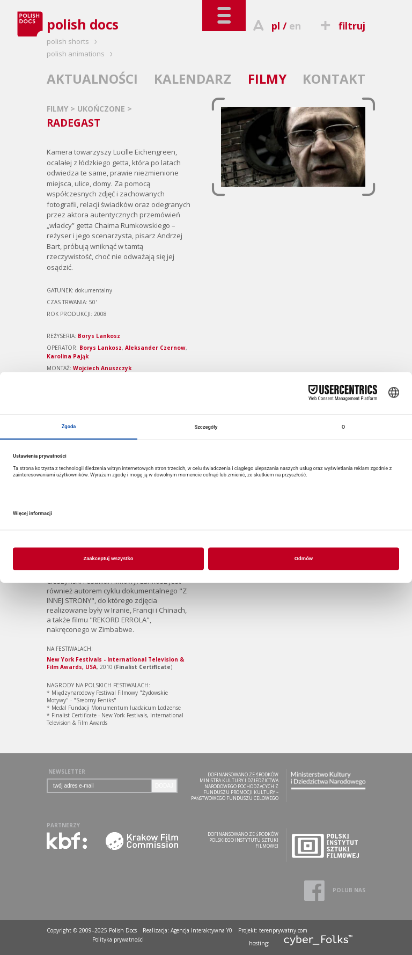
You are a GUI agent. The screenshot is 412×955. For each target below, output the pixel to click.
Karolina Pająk (68, 356)
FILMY (267, 78)
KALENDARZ (192, 78)
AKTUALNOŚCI (92, 78)
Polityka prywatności (118, 939)
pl (275, 25)
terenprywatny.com (283, 930)
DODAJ (164, 786)
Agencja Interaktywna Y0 (201, 930)
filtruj (341, 25)
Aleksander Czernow (155, 347)
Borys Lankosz (99, 336)
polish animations (81, 53)
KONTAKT (334, 78)
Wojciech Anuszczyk (102, 368)
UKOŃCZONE (102, 109)
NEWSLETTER (66, 771)
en (295, 25)
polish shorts (73, 41)
